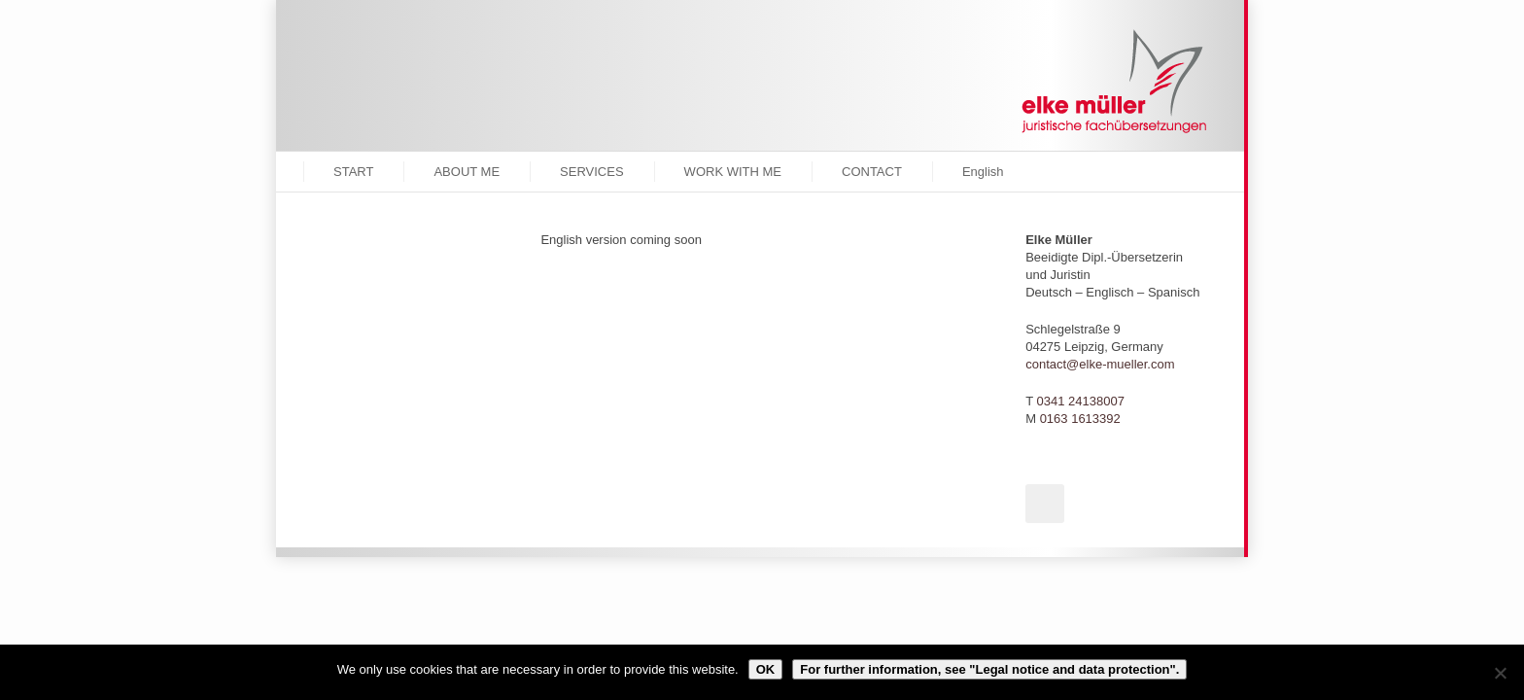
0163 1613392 (1080, 418)
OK (766, 669)
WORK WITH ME (732, 171)
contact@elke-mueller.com (1099, 364)
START (353, 171)
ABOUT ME (466, 171)
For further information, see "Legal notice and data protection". (989, 669)
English (983, 171)
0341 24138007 (1081, 401)
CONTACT (872, 171)
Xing (1044, 503)
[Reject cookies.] (1499, 672)
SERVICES (592, 171)
